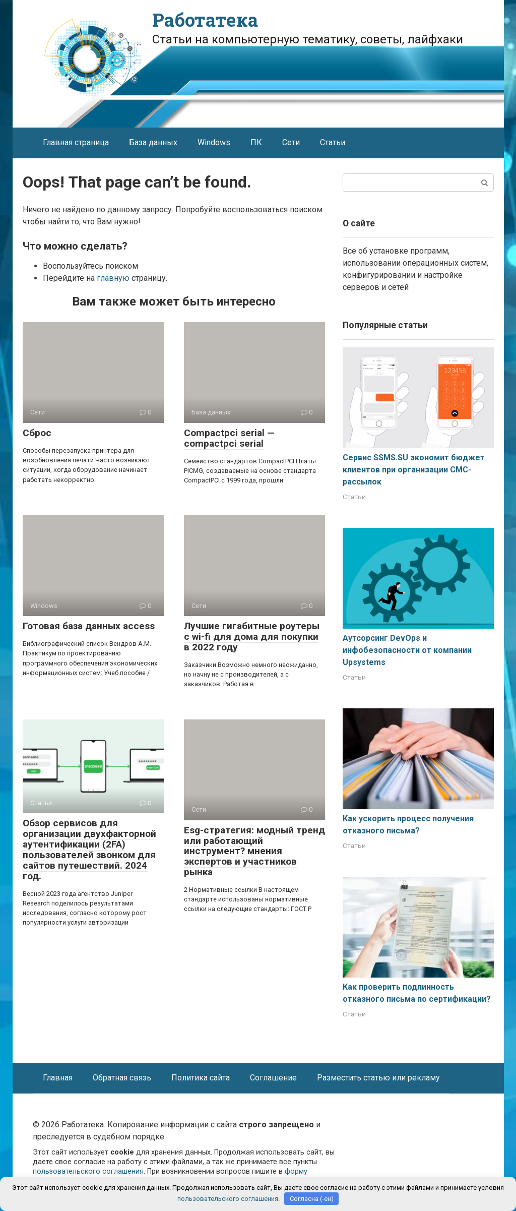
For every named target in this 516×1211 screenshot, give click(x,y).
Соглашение (273, 1077)
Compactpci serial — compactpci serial (229, 438)
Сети (291, 142)
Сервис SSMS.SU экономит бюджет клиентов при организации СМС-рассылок (414, 470)
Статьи (332, 142)
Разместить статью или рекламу (378, 1077)
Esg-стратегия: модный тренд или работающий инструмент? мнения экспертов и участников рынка (254, 851)
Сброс (37, 433)
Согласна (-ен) (312, 1198)
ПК (256, 142)
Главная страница (76, 142)
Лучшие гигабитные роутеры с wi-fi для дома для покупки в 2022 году (251, 636)
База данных (153, 142)
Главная (58, 1077)
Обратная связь (122, 1077)
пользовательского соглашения (88, 1171)
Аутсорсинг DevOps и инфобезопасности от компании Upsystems (407, 650)
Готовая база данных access (89, 626)
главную (113, 278)
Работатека (205, 20)
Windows (214, 142)
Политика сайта (200, 1077)
